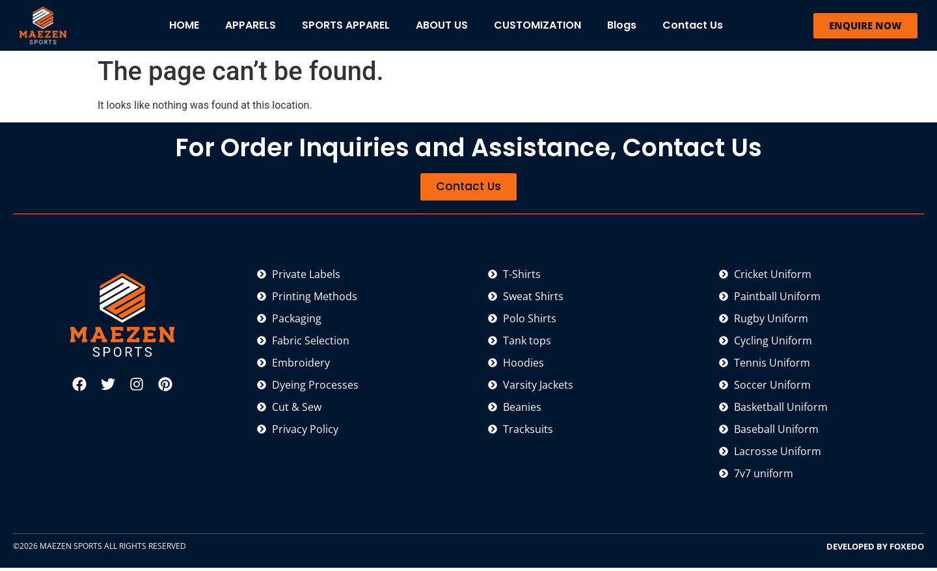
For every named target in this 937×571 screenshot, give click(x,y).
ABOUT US (442, 25)
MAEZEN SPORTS (71, 548)
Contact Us (692, 25)
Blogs (621, 25)
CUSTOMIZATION (537, 25)
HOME (184, 25)
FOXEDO (906, 549)
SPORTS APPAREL (346, 25)
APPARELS (250, 25)
